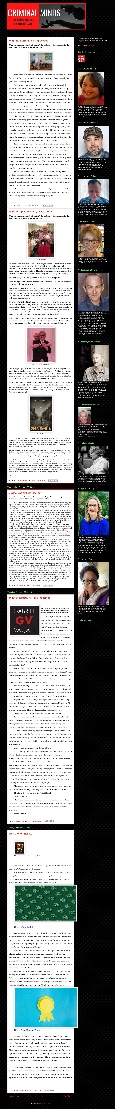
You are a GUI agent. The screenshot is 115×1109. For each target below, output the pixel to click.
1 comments (37, 1090)
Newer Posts (14, 1096)
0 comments (36, 205)
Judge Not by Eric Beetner (25, 492)
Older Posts (68, 1096)
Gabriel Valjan (20, 821)
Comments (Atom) (45, 1103)
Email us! (92, 45)
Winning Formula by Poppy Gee (28, 40)
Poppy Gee (19, 205)
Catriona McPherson (22, 480)
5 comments (41, 480)
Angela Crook (20, 1090)
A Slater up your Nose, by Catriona (30, 211)
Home (41, 1096)
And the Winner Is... (21, 833)
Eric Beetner (20, 585)
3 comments (36, 585)
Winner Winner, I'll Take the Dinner (30, 597)
